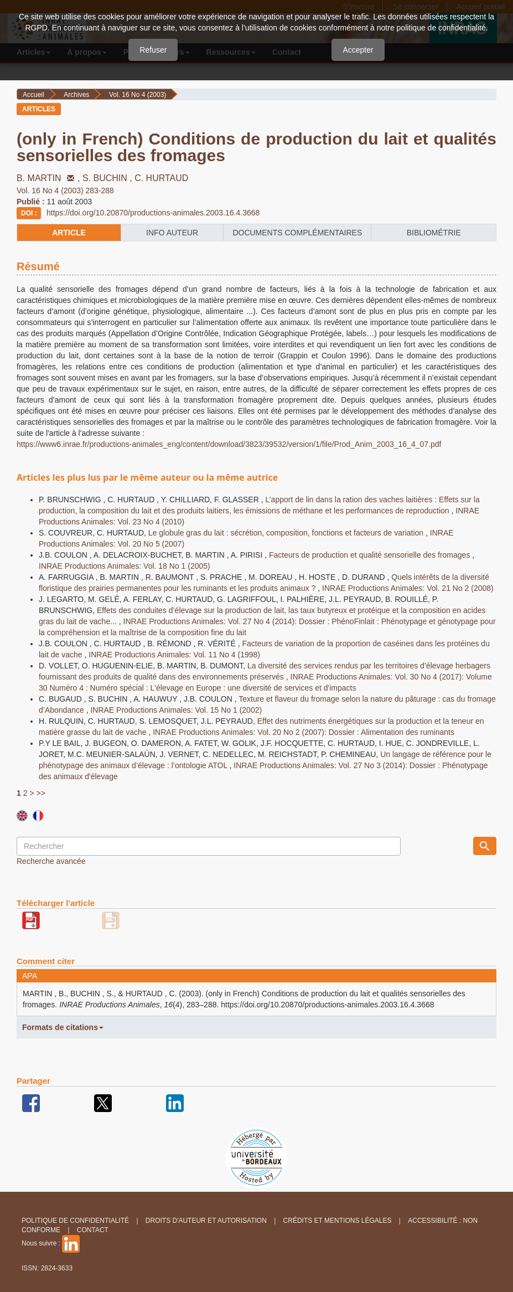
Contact (92, 1230)
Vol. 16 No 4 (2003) (137, 95)
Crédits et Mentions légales (337, 1220)
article (69, 232)
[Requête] (209, 846)
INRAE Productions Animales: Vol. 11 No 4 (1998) (174, 654)
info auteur (172, 232)
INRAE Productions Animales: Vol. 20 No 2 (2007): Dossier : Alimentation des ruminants (303, 732)
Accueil (33, 95)
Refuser (153, 49)
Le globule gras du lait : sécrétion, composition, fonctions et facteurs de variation (287, 532)
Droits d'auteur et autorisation (206, 1220)
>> (40, 793)
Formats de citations (62, 1027)
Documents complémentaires (297, 232)
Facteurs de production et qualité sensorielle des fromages (370, 554)
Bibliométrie (434, 232)
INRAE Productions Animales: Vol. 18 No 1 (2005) (124, 566)
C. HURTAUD (161, 178)
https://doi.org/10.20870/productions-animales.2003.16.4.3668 (153, 212)
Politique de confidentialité (75, 1220)
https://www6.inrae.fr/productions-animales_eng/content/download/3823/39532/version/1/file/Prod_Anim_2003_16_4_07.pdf (229, 444)
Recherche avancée (51, 861)
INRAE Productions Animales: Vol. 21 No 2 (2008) (408, 588)
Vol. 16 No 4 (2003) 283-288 (65, 190)
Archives (76, 95)
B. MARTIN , (49, 178)
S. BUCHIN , (108, 178)
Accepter (358, 49)
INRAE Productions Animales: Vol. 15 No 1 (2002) (176, 710)
